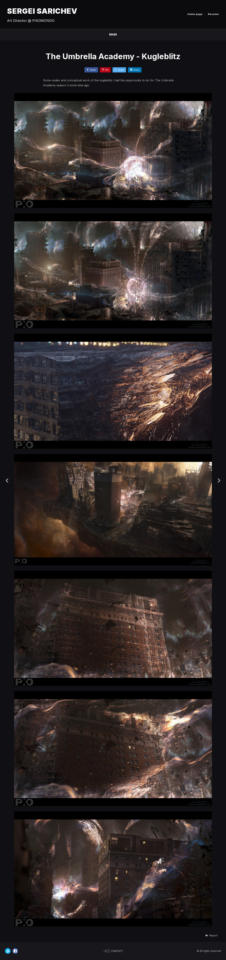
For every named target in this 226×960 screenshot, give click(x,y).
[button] (211, 935)
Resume (213, 14)
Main (113, 34)
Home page (195, 14)
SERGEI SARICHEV (42, 10)
